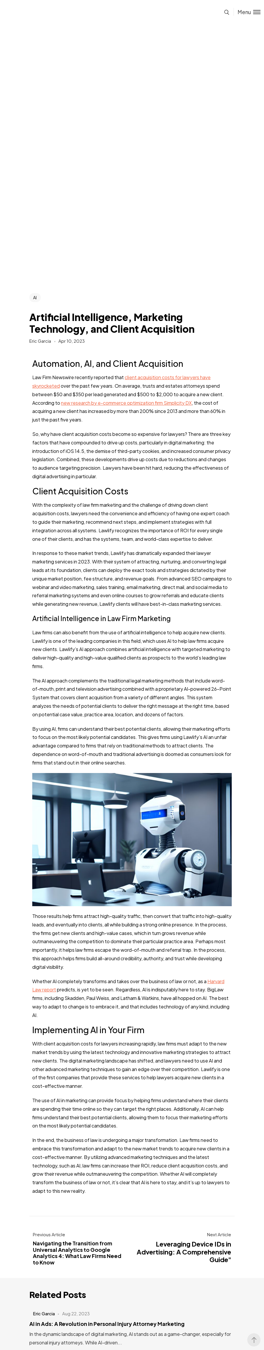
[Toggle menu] (246, 12)
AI (35, 297)
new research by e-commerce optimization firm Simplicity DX (126, 403)
